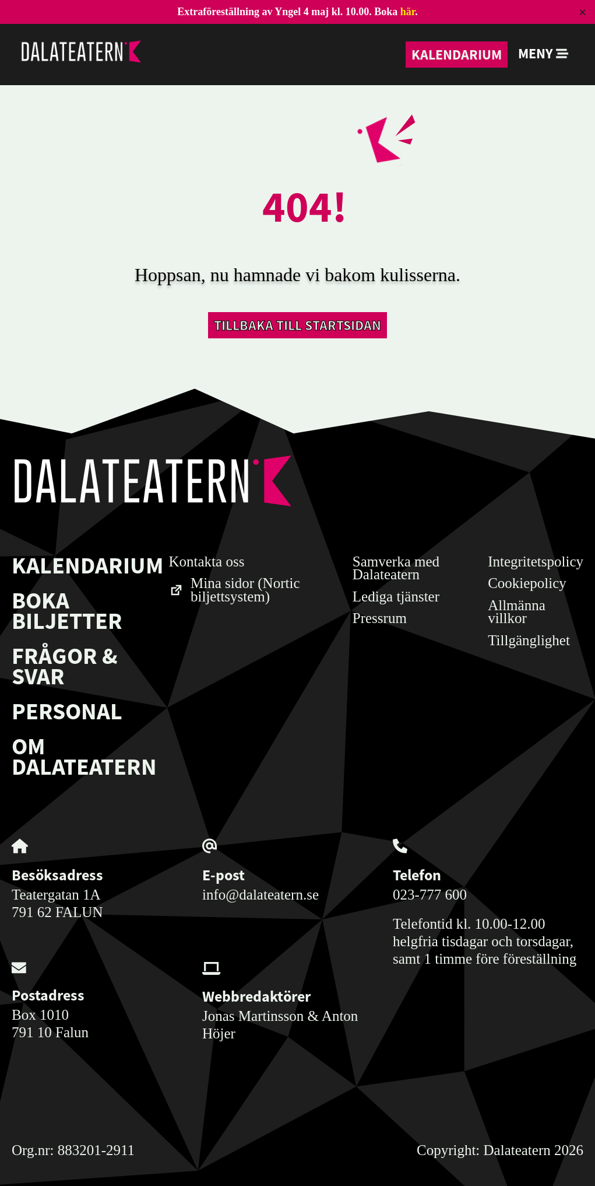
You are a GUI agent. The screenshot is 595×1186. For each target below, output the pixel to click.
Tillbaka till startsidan (297, 325)
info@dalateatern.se (260, 894)
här (407, 12)
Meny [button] (543, 53)
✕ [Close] (582, 12)
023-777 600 (430, 894)
